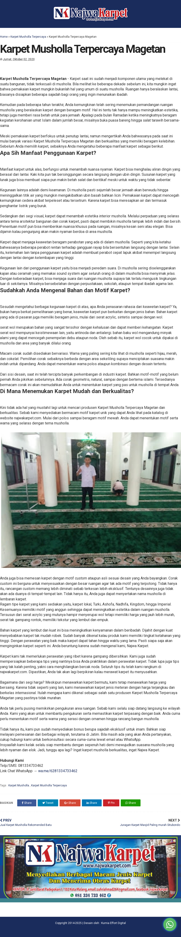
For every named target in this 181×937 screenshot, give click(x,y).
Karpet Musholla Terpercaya (28, 36)
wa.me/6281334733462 (57, 771)
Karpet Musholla (19, 785)
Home (4, 36)
